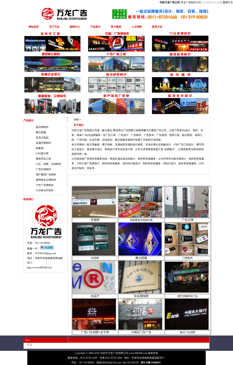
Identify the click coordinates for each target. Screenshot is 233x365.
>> (78, 119)
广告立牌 (187, 219)
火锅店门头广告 (141, 332)
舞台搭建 (141, 257)
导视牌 (95, 219)
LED (42, 153)
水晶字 (95, 295)
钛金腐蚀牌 (141, 295)
